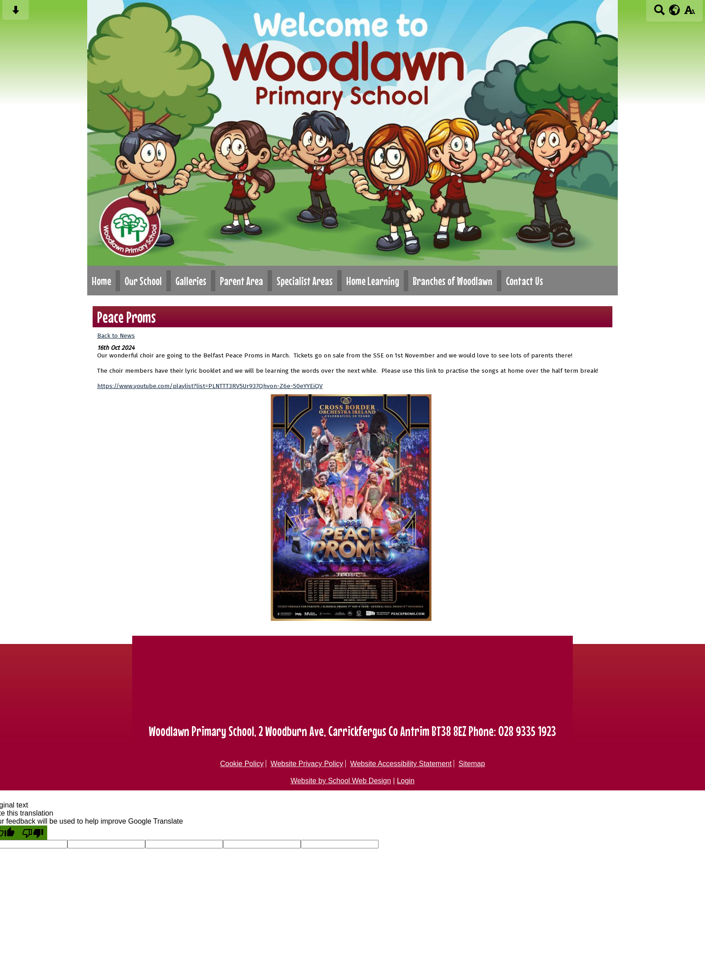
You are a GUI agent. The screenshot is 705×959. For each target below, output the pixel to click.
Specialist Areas (305, 280)
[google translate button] (674, 9)
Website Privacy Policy (307, 763)
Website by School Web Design (340, 781)
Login (406, 781)
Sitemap (472, 763)
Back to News (116, 335)
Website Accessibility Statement (401, 763)
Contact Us (524, 280)
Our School (143, 280)
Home (101, 280)
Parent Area (241, 280)
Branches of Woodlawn (452, 280)
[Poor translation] (32, 832)
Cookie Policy (241, 763)
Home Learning (372, 280)
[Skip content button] (15, 13)
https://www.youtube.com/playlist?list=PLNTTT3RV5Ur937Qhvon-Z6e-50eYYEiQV (210, 386)
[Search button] (659, 13)
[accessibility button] (689, 13)
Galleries (190, 280)
